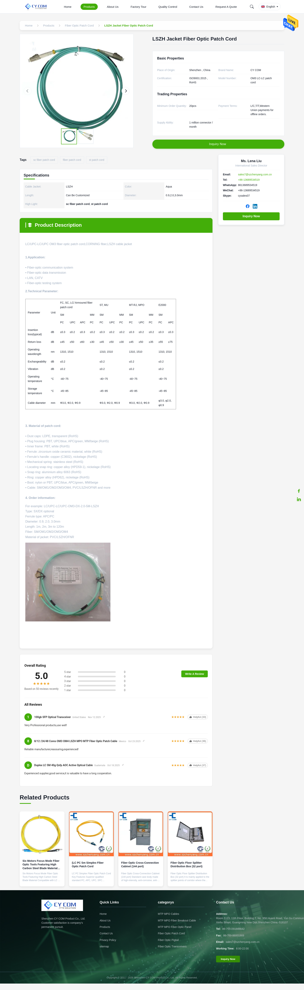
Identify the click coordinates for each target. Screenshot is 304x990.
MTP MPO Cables (168, 913)
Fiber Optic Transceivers (172, 946)
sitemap (104, 946)
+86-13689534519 (249, 179)
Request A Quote (226, 6)
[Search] (252, 6)
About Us (113, 6)
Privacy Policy (108, 940)
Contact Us (196, 6)
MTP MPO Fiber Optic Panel (174, 926)
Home (67, 6)
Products (89, 6)
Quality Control (167, 6)
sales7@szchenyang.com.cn (255, 174)
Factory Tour (138, 6)
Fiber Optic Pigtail (168, 940)
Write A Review (194, 673)
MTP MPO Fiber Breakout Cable (177, 920)
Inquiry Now (251, 216)
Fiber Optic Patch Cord (171, 933)
